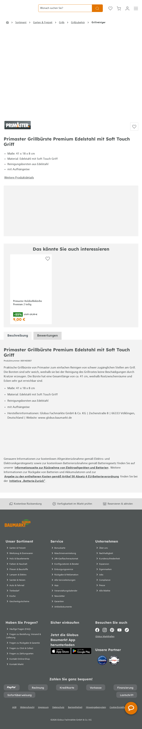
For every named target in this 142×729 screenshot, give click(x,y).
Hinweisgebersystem (96, 707)
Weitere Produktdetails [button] (19, 183)
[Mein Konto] (127, 11)
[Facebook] (98, 629)
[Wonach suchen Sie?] (65, 11)
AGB (14, 707)
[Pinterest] (112, 629)
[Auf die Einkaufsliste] (134, 132)
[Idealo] (103, 660)
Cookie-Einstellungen (120, 707)
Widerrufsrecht (27, 707)
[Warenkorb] (119, 11)
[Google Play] (81, 651)
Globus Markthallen (105, 637)
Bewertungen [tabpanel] (47, 341)
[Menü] (136, 11)
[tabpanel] (18, 342)
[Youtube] (119, 629)
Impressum (43, 707)
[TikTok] (127, 629)
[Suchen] (97, 11)
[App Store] (60, 651)
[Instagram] (104, 629)
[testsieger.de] (114, 660)
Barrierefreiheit (75, 707)
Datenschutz (58, 707)
